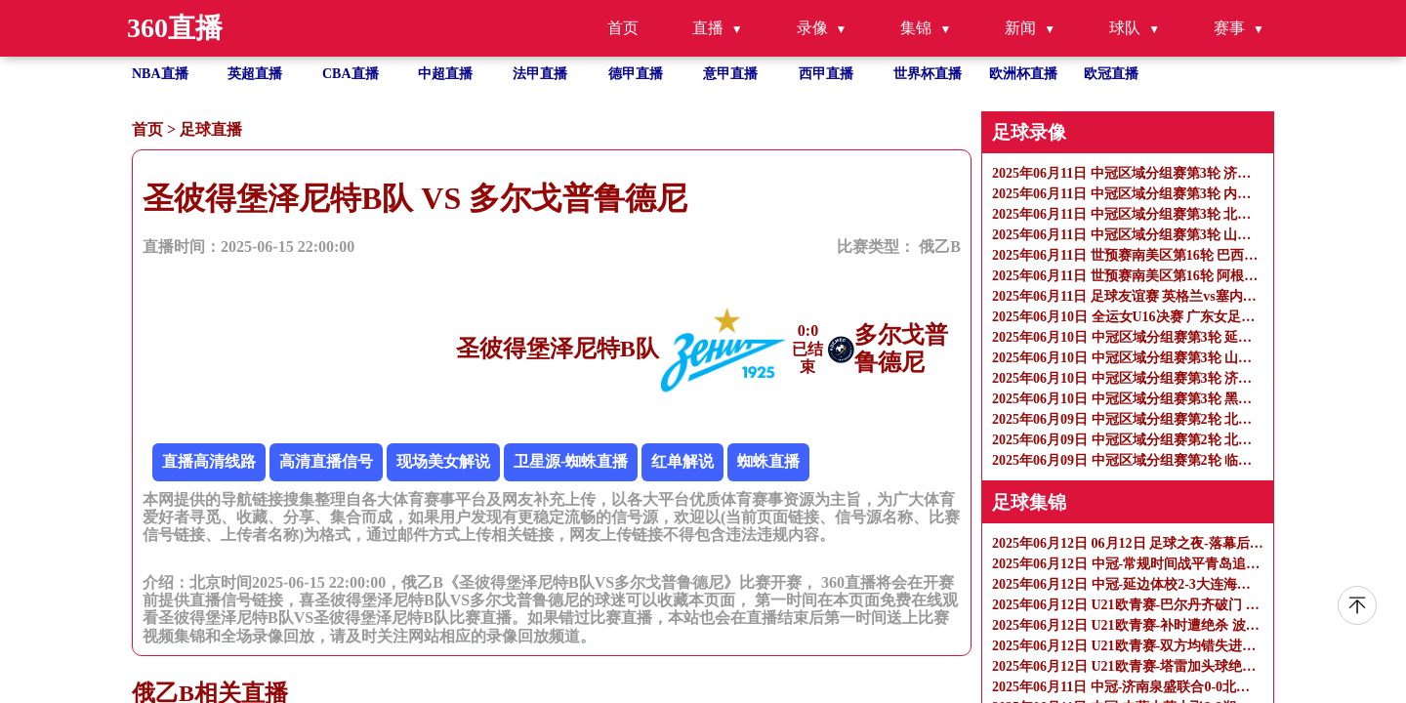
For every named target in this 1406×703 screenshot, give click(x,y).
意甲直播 (730, 73)
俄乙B (940, 246)
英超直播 (254, 73)
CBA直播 (350, 73)
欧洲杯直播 (1023, 73)
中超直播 (445, 73)
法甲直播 (540, 73)
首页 (623, 28)
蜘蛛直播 (768, 461)
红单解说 (682, 461)
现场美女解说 (443, 461)
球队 (1124, 28)
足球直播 (211, 129)
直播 (708, 28)
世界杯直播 (927, 73)
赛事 (1229, 28)
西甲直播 (826, 73)
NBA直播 (160, 73)
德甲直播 (635, 73)
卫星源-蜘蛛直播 (571, 461)
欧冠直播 (1111, 73)
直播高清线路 (209, 461)
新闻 (1020, 28)
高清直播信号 (326, 461)
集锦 (915, 28)
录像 (812, 28)
